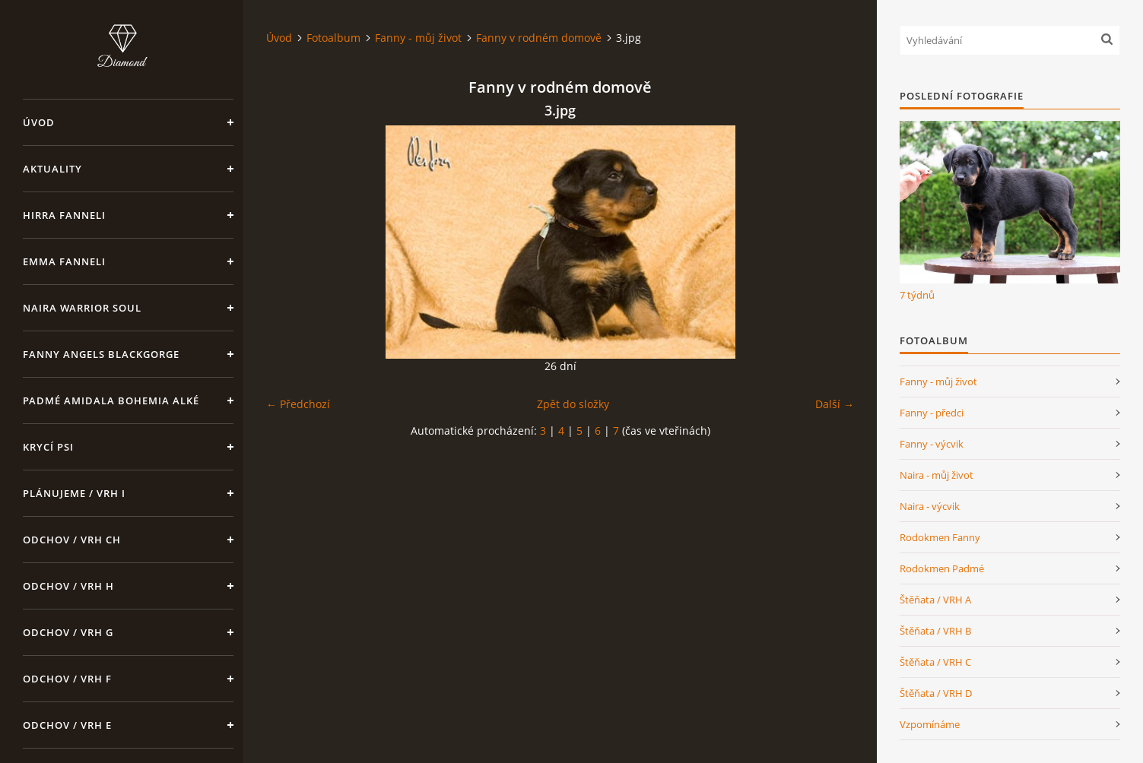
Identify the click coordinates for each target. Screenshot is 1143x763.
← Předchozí (298, 404)
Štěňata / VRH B (935, 631)
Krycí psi (48, 447)
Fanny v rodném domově (539, 37)
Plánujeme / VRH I (74, 493)
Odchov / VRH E (67, 725)
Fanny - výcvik (932, 444)
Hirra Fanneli (64, 215)
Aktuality (52, 169)
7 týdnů (917, 295)
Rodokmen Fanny (940, 537)
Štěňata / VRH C (935, 662)
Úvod (39, 122)
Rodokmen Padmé (942, 568)
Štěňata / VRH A (935, 599)
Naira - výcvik (930, 506)
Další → (834, 404)
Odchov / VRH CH (72, 539)
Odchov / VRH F (67, 678)
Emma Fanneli (64, 261)
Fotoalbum (333, 37)
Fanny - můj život (418, 37)
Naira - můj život (936, 475)
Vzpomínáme (930, 724)
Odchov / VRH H (68, 586)
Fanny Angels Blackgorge (101, 354)
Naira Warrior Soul (82, 308)
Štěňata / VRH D (936, 693)
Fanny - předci (932, 412)
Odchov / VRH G (68, 632)
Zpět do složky (573, 404)
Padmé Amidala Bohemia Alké (111, 400)
